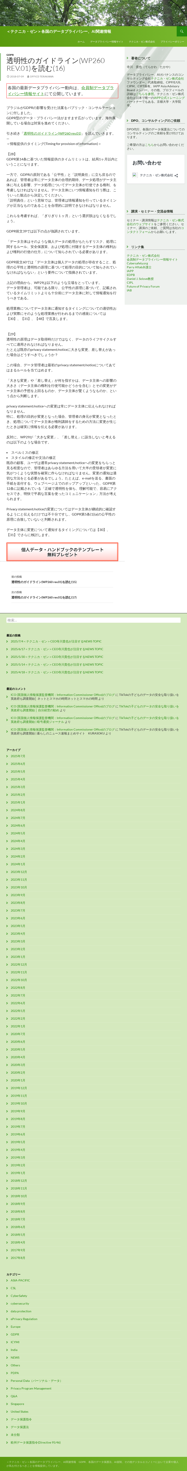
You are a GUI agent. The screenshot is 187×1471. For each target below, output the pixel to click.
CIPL (130, 282)
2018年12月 (19, 1180)
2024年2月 (18, 856)
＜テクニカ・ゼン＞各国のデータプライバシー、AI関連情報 (58, 31)
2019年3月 (18, 1157)
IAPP (130, 271)
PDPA (15, 1373)
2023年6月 (18, 918)
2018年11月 (19, 1188)
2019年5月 (18, 1142)
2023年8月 (18, 902)
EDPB (131, 275)
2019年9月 (18, 1111)
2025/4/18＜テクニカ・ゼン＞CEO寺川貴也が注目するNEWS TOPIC (57, 672)
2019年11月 (19, 1095)
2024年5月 (18, 833)
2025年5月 (18, 771)
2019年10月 (19, 1103)
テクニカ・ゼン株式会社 (142, 41)
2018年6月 (18, 1227)
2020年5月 (18, 1049)
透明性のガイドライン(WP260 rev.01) (52, 133)
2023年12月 (19, 872)
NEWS (15, 1357)
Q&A (14, 1396)
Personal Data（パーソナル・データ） (37, 1380)
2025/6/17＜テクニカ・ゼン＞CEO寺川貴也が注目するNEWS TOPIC (57, 649)
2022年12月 (19, 964)
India (14, 1350)
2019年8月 (18, 1119)
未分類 (15, 1434)
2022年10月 (19, 980)
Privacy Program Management (31, 1388)
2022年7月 (18, 995)
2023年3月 (18, 941)
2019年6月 (18, 1134)
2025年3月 (18, 787)
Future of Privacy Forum (143, 286)
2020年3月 (18, 1065)
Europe (15, 1326)
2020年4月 (18, 1057)
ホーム (81, 41)
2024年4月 (18, 841)
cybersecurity (20, 1303)
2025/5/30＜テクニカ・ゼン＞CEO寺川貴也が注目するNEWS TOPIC (57, 657)
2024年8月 (18, 810)
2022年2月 (18, 1018)
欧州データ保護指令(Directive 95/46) (36, 1442)
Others (15, 1365)
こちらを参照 (145, 94)
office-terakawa (42, 76)
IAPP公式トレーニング (169, 97)
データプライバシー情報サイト (106, 41)
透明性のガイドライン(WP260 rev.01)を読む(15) (62, 579)
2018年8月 (18, 1211)
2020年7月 (18, 1034)
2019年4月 (18, 1149)
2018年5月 (18, 1234)
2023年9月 (18, 895)
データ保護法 (20, 1427)
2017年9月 (18, 1250)
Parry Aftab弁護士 (139, 267)
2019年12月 (19, 1088)
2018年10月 (19, 1196)
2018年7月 (18, 1219)
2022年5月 (18, 1011)
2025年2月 (18, 794)
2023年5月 (18, 926)
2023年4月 (18, 933)
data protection (21, 1311)
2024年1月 (18, 864)
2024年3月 (18, 848)
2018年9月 (18, 1204)
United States (19, 1411)
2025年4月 (18, 779)
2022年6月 (18, 1003)
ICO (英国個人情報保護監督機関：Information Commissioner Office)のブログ (63, 694)
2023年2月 (18, 949)
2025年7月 (18, 756)
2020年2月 (18, 1072)
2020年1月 (18, 1080)
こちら (149, 144)
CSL (13, 1288)
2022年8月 (18, 987)
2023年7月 (18, 910)
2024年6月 (18, 825)
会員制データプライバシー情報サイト (152, 259)
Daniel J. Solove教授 (140, 278)
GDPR (10, 54)
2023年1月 (18, 957)
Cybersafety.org (137, 263)
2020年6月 (18, 1041)
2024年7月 (18, 818)
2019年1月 (18, 1173)
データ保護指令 (21, 1419)
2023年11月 (19, 879)
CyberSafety (19, 1296)
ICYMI (15, 1342)
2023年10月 (19, 887)
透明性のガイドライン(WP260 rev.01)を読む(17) (62, 594)
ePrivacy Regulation (24, 1319)
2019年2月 (18, 1165)
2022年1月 (18, 1026)
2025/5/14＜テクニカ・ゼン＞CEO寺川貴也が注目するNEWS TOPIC (57, 664)
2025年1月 (18, 802)
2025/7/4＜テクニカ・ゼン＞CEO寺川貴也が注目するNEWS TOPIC (56, 641)
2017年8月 (18, 1258)
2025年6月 (18, 764)
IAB (129, 290)
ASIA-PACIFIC (20, 1280)
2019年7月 (18, 1126)
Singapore (17, 1404)
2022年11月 (19, 972)
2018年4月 (18, 1242)
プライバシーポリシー (172, 41)
